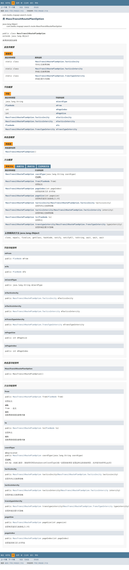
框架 (21, 7)
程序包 (7, 3)
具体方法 (31, 166)
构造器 (16, 11)
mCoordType (61, 102)
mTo (57, 125)
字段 (11, 11)
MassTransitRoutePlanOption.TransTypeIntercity (60, 76)
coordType (40, 174)
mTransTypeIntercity (66, 129)
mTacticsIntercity (65, 121)
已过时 (26, 3)
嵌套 (6, 11)
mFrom (59, 105)
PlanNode (9, 105)
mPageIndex (61, 109)
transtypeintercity (45, 224)
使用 (17, 3)
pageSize (39, 196)
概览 (2, 3)
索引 (31, 3)
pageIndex (40, 189)
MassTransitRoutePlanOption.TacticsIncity (57, 62)
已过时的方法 (43, 166)
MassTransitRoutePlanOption (19, 152)
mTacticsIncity (63, 117)
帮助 (36, 3)
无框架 (26, 7)
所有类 (36, 7)
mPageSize (61, 113)
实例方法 (20, 166)
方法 (22, 11)
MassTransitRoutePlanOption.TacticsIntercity (58, 69)
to (36, 217)
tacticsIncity (42, 203)
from (37, 181)
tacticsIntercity (44, 210)
